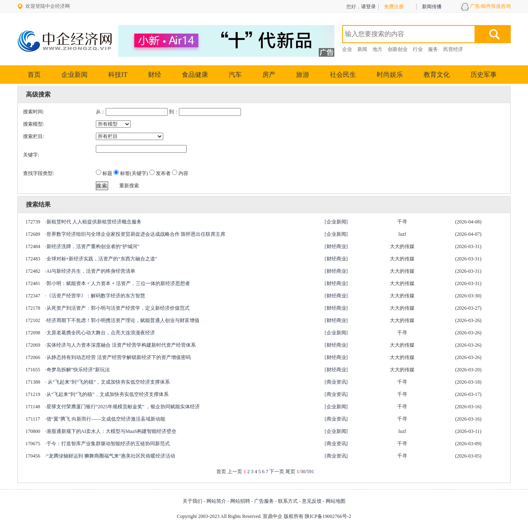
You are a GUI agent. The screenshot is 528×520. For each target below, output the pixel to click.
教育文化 (437, 74)
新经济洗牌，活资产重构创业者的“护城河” (93, 246)
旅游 (302, 74)
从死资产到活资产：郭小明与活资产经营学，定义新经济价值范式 (118, 308)
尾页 (290, 471)
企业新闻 (74, 74)
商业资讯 (336, 382)
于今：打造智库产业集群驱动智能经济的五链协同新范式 (108, 443)
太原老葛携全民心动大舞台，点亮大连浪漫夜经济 (100, 333)
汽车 (235, 74)
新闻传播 (432, 6)
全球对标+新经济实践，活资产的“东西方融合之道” (101, 259)
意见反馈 (312, 501)
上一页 (234, 471)
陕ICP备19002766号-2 (328, 516)
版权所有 (293, 516)
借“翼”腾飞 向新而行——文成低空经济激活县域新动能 (106, 419)
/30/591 (305, 471)
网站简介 (216, 501)
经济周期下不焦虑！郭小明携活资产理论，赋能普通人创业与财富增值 (122, 320)
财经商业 (336, 246)
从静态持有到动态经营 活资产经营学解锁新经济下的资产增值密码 (118, 357)
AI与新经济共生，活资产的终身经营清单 (91, 271)
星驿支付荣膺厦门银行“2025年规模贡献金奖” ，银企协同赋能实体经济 (123, 407)
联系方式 (288, 501)
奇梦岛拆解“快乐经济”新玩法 (78, 370)
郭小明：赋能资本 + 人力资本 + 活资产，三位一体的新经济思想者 (118, 283)
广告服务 (264, 501)
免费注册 (394, 6)
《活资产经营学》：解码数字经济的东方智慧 (95, 296)
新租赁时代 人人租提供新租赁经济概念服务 (93, 222)
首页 (34, 74)
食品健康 (195, 74)
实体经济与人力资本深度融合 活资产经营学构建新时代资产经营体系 (121, 345)
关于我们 (192, 501)
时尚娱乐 (390, 74)
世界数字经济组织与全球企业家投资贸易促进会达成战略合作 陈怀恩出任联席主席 (135, 234)
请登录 (368, 6)
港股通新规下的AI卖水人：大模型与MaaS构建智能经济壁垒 (111, 431)
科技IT (117, 74)
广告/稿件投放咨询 (490, 6)
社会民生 (343, 74)
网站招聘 (240, 501)
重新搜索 (129, 186)
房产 (269, 74)
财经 (154, 74)
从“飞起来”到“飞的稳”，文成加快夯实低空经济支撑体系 (108, 382)
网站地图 (335, 501)
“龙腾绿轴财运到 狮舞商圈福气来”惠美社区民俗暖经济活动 (111, 456)
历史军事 (483, 74)
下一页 (276, 471)
